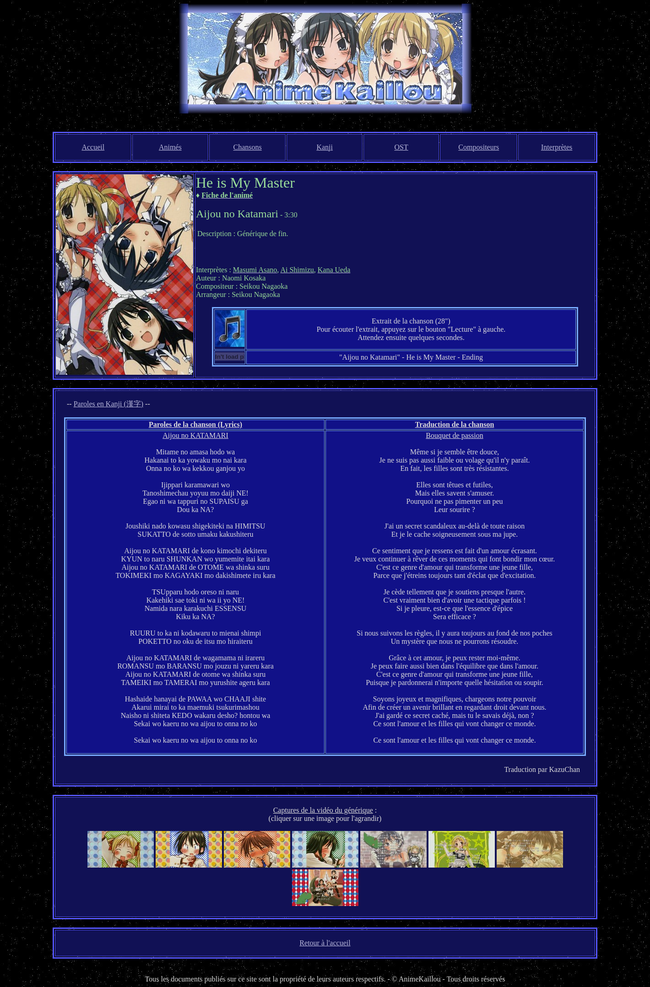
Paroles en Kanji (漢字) (108, 404)
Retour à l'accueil (324, 943)
